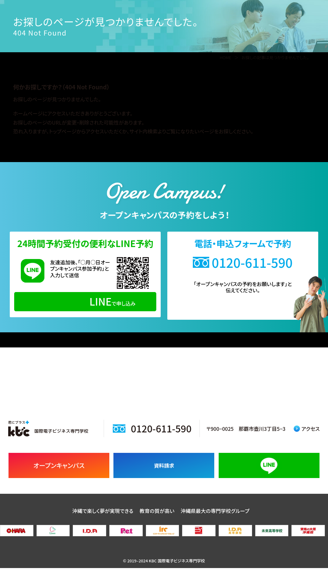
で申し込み (85, 301)
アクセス (307, 440)
